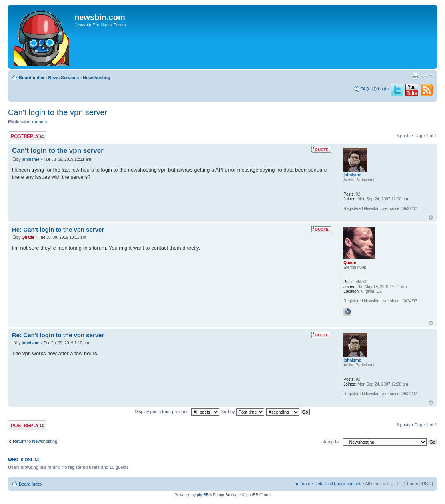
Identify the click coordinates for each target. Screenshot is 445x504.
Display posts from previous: (177, 411)
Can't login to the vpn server (57, 112)
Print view (415, 76)
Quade (28, 237)
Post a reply (27, 136)
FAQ (364, 88)
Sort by (242, 411)
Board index (31, 77)
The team (301, 483)
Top (431, 217)
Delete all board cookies (337, 483)
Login (383, 88)
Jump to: (331, 441)
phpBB (203, 495)
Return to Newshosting (35, 441)
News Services (63, 77)
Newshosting (96, 77)
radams (39, 121)
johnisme (30, 159)
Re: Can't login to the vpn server (58, 229)
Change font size (427, 76)
